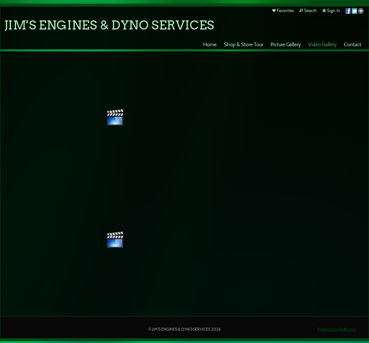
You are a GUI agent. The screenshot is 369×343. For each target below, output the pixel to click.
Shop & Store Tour (243, 44)
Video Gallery (322, 44)
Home (210, 44)
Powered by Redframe (336, 329)
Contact (352, 44)
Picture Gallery (286, 44)
